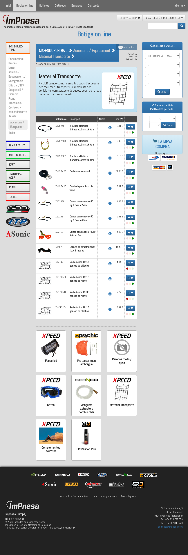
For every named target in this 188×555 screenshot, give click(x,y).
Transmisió (14, 103)
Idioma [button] (179, 5)
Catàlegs (60, 5)
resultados (126, 47)
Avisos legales (128, 496)
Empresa (76, 5)
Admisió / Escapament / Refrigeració (16, 76)
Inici (8, 5)
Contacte (93, 5)
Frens (11, 99)
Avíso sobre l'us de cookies (73, 496)
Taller (11, 133)
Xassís (12, 116)
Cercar (162, 91)
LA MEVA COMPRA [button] (130, 17)
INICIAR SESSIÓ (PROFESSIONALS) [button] (164, 17)
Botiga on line (24, 5)
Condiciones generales (105, 496)
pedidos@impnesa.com (170, 526)
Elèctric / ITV (16, 85)
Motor (11, 68)
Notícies (44, 5)
